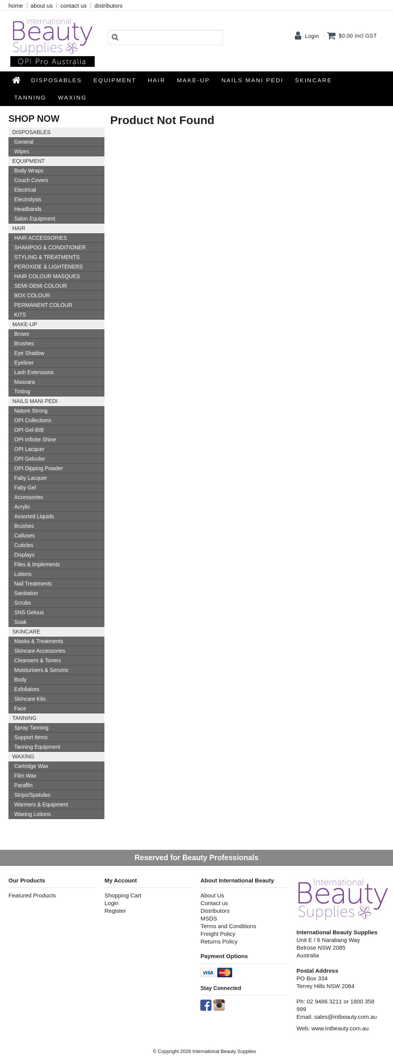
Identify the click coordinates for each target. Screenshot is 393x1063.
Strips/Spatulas (32, 795)
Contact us (214, 903)
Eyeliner (24, 363)
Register (115, 910)
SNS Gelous (29, 612)
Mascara (24, 382)
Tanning (30, 97)
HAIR (156, 80)
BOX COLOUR (32, 295)
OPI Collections (32, 420)
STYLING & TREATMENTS (47, 257)
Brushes (24, 343)
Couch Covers (31, 180)
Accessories (28, 497)
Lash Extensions (34, 372)
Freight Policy (217, 933)
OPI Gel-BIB (29, 430)
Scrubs (22, 603)
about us (42, 5)
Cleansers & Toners (37, 660)
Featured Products (32, 895)
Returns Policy (219, 941)
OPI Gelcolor (29, 459)
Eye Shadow (29, 353)
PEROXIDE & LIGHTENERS (48, 267)
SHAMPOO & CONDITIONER (50, 247)
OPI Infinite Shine (35, 439)
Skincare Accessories (39, 651)
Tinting (22, 391)
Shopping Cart (122, 895)
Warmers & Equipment (41, 804)
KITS (20, 315)
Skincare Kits (30, 699)
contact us (73, 5)
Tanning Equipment (37, 747)
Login (312, 36)
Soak (20, 622)
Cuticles (23, 545)
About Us (212, 895)
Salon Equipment (34, 219)
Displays (24, 555)
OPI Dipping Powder (38, 468)
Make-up (193, 80)
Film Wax (25, 776)
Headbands (28, 209)
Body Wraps (28, 170)
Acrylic (22, 507)
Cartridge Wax (31, 766)
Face (20, 708)
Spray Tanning (31, 728)
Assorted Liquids (34, 516)
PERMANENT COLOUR (43, 305)
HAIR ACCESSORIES (40, 238)
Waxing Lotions (32, 814)
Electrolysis (27, 199)
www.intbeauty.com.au (340, 1028)
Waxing (72, 97)
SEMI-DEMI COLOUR (40, 286)
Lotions (22, 574)
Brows (21, 334)
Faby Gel (25, 487)
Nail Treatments (33, 583)
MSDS (208, 918)
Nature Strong (31, 411)
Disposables (56, 80)
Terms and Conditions (228, 926)
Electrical (25, 190)
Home (16, 79)
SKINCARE (313, 80)
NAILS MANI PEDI (252, 80)
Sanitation (26, 593)
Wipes (21, 151)
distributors (108, 5)
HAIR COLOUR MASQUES (47, 276)
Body (20, 680)
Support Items (31, 737)
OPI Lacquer (29, 449)
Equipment (115, 80)
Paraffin (23, 785)
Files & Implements (37, 564)
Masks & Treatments (38, 641)
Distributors (215, 910)
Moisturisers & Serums (41, 670)
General (23, 142)
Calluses (24, 535)
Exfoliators (26, 689)
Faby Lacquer (30, 478)
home (15, 5)
